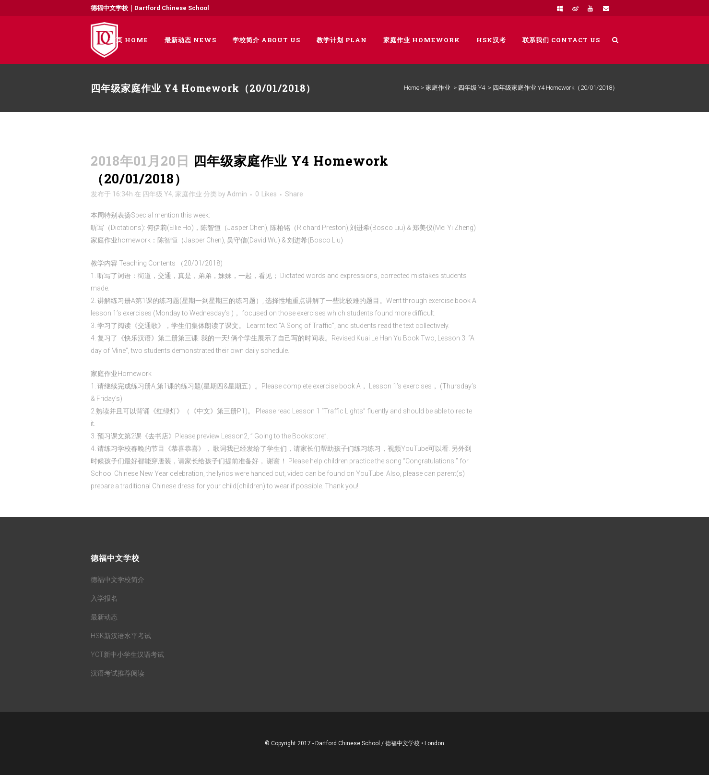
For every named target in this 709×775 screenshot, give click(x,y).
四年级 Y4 (471, 87)
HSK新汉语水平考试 (121, 636)
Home (411, 87)
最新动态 (104, 617)
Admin (237, 194)
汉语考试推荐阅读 (117, 673)
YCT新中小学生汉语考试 (127, 654)
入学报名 (104, 598)
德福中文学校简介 (117, 579)
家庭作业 (437, 87)
